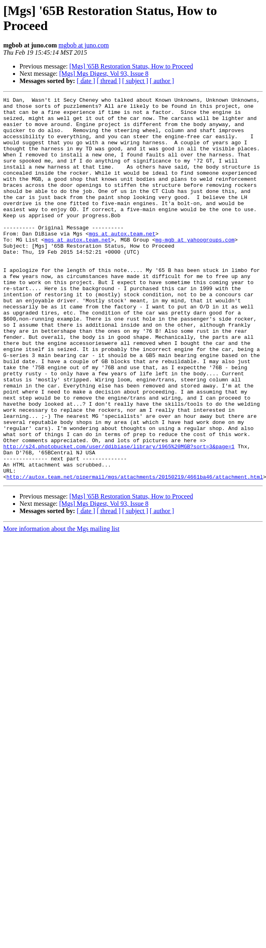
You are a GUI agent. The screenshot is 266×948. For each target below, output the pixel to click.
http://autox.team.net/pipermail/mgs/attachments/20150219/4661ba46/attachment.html (134, 553)
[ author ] (162, 80)
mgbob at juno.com (83, 45)
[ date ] (86, 80)
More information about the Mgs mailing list (61, 605)
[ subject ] (135, 80)
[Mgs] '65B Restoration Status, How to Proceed (131, 66)
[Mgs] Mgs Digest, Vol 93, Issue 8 (104, 73)
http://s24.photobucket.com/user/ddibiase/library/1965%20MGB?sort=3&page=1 (118, 516)
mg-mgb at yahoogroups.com (194, 268)
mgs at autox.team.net (122, 261)
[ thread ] (109, 80)
